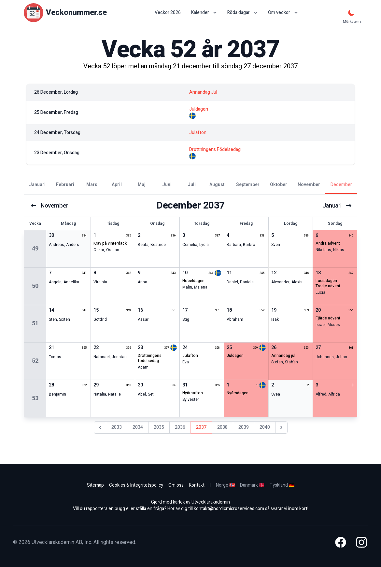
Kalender (204, 12)
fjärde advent (328, 318)
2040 (265, 427)
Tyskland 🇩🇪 (282, 485)
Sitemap (95, 485)
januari (336, 205)
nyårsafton (192, 393)
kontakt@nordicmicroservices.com (229, 508)
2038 (222, 427)
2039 (243, 427)
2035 (159, 427)
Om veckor (283, 12)
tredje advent (328, 286)
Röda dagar (242, 12)
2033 (116, 427)
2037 (201, 427)
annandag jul (283, 355)
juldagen (235, 355)
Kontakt (197, 485)
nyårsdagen (237, 393)
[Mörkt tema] (351, 13)
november (50, 205)
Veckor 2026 (168, 12)
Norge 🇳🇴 (225, 485)
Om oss (176, 485)
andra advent (328, 243)
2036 (180, 427)
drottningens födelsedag (150, 358)
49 (35, 248)
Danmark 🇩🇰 (252, 485)
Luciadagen (326, 281)
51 (35, 323)
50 (35, 286)
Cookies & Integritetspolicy (136, 485)
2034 (138, 427)
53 (35, 398)
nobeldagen (193, 281)
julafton (190, 355)
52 (35, 361)
